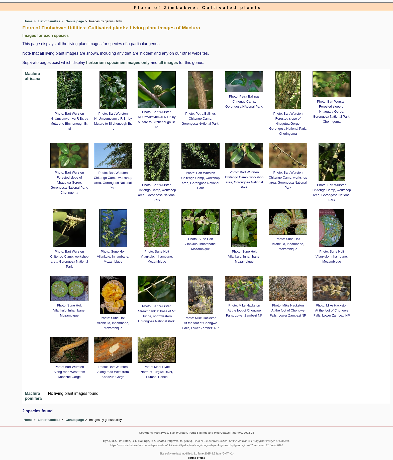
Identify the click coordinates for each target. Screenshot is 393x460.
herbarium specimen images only (118, 62)
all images (168, 62)
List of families (49, 21)
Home (28, 21)
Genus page (74, 21)
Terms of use (196, 457)
